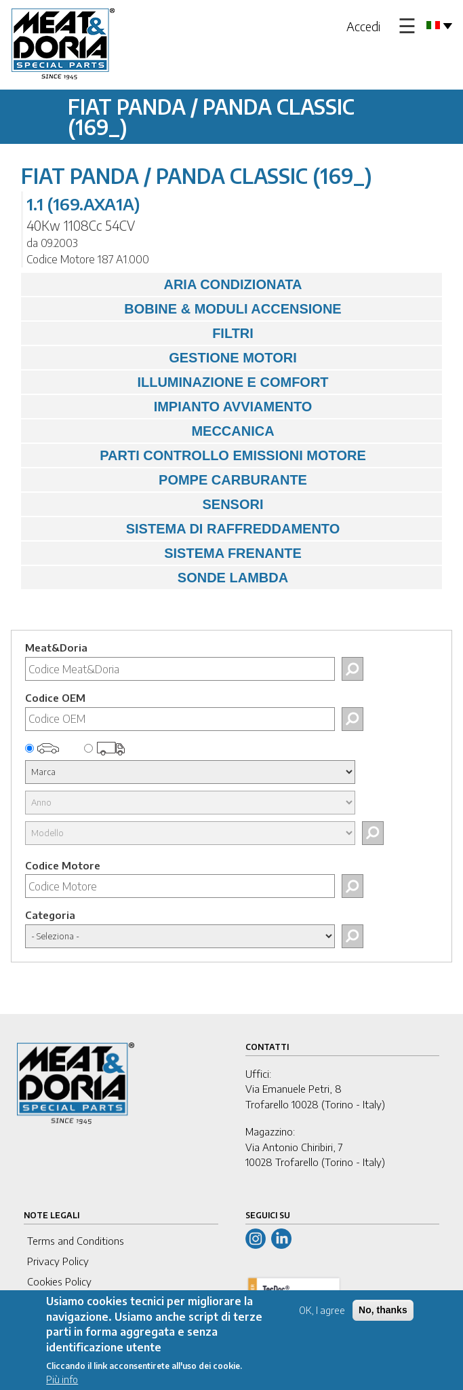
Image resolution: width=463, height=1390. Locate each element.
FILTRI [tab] (141, 333)
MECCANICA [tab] (151, 431)
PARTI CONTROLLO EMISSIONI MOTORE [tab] (197, 455)
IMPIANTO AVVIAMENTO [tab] (170, 406)
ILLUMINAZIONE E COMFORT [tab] (178, 382)
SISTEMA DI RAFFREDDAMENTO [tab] (184, 528)
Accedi (363, 26)
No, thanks (383, 1310)
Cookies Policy (59, 1281)
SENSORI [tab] (146, 504)
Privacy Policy (58, 1261)
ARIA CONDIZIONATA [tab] (165, 284)
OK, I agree (322, 1311)
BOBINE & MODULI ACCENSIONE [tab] (185, 308)
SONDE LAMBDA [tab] (158, 577)
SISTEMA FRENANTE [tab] (165, 553)
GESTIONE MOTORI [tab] (162, 357)
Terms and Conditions (75, 1241)
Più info (62, 1380)
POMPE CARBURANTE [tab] (167, 479)
